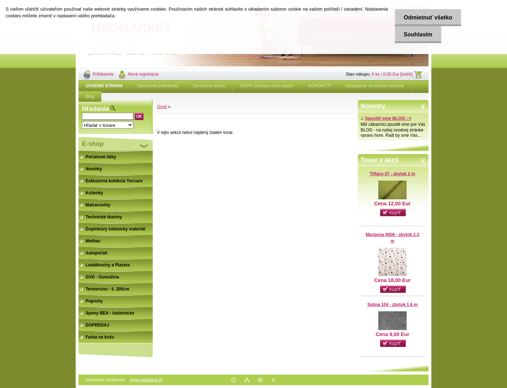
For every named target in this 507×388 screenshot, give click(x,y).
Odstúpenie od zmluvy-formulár (374, 85)
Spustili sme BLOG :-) (386, 118)
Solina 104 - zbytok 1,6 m (392, 304)
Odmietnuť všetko (428, 17)
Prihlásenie (103, 74)
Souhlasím (418, 34)
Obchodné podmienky (158, 85)
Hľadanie (95, 108)
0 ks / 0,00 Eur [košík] (392, 74)
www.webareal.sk (146, 379)
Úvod (162, 106)
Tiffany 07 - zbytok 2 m (392, 173)
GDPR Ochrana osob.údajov (266, 85)
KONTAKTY (319, 85)
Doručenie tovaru (209, 85)
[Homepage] (104, 86)
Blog (90, 96)
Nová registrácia (143, 74)
